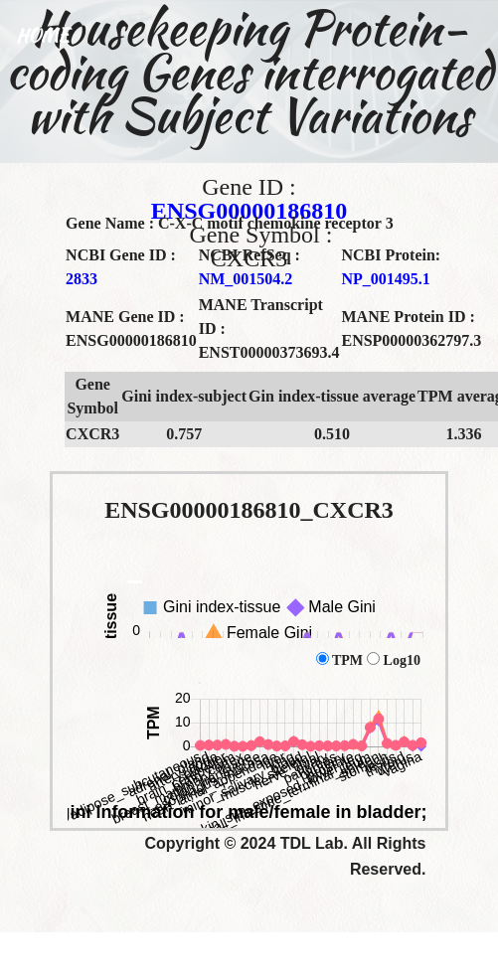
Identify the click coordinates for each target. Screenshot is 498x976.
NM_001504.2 (246, 278)
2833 (81, 278)
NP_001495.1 (385, 278)
